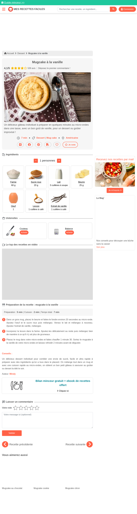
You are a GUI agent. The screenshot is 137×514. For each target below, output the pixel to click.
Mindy (12, 374)
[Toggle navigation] (3, 9)
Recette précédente (17, 444)
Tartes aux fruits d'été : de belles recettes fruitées (47, 475)
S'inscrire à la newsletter (117, 506)
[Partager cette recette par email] (20, 144)
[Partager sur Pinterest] (38, 144)
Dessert (21, 53)
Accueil (9, 53)
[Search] (113, 9)
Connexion (127, 9)
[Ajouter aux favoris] (56, 144)
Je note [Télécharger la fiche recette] (70, 144)
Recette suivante (79, 444)
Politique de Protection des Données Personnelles (30, 506)
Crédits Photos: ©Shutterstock (67, 506)
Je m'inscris (114, 190)
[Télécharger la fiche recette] (47, 144)
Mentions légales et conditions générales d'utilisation (88, 503)
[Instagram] (78, 498)
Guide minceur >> (14, 2)
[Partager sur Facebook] (29, 144)
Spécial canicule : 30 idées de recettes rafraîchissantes (16, 475)
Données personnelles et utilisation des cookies (43, 503)
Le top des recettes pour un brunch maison (79, 475)
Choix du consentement (94, 506)
